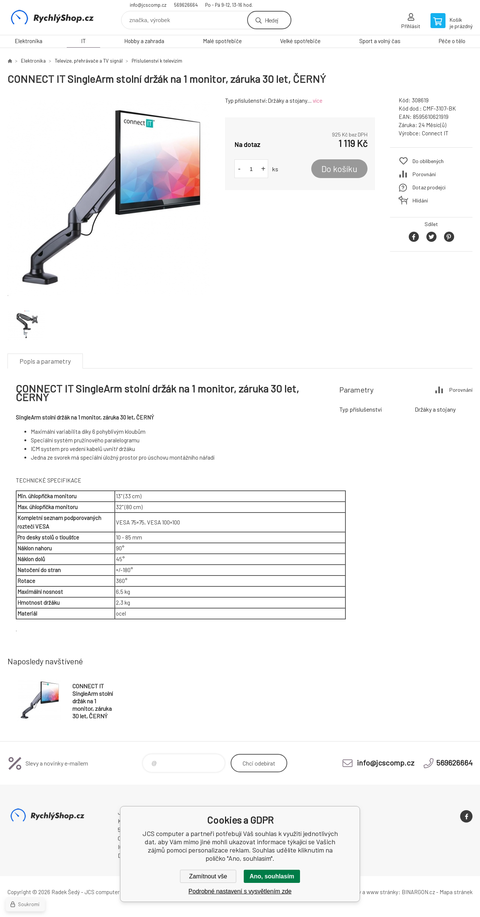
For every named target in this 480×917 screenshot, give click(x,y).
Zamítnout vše (208, 876)
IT (83, 40)
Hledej (271, 20)
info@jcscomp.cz (148, 5)
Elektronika (28, 40)
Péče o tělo (452, 40)
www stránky (382, 892)
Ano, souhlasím (271, 876)
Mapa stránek (456, 892)
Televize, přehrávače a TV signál (89, 61)
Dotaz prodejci (429, 187)
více (317, 100)
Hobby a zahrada (144, 40)
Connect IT (435, 133)
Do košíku (339, 168)
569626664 (186, 5)
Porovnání (424, 174)
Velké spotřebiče (300, 40)
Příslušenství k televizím (157, 61)
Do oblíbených (428, 161)
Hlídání (420, 200)
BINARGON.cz (418, 892)
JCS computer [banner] (53, 17)
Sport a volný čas (379, 40)
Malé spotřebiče (222, 40)
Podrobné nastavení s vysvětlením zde (240, 891)
